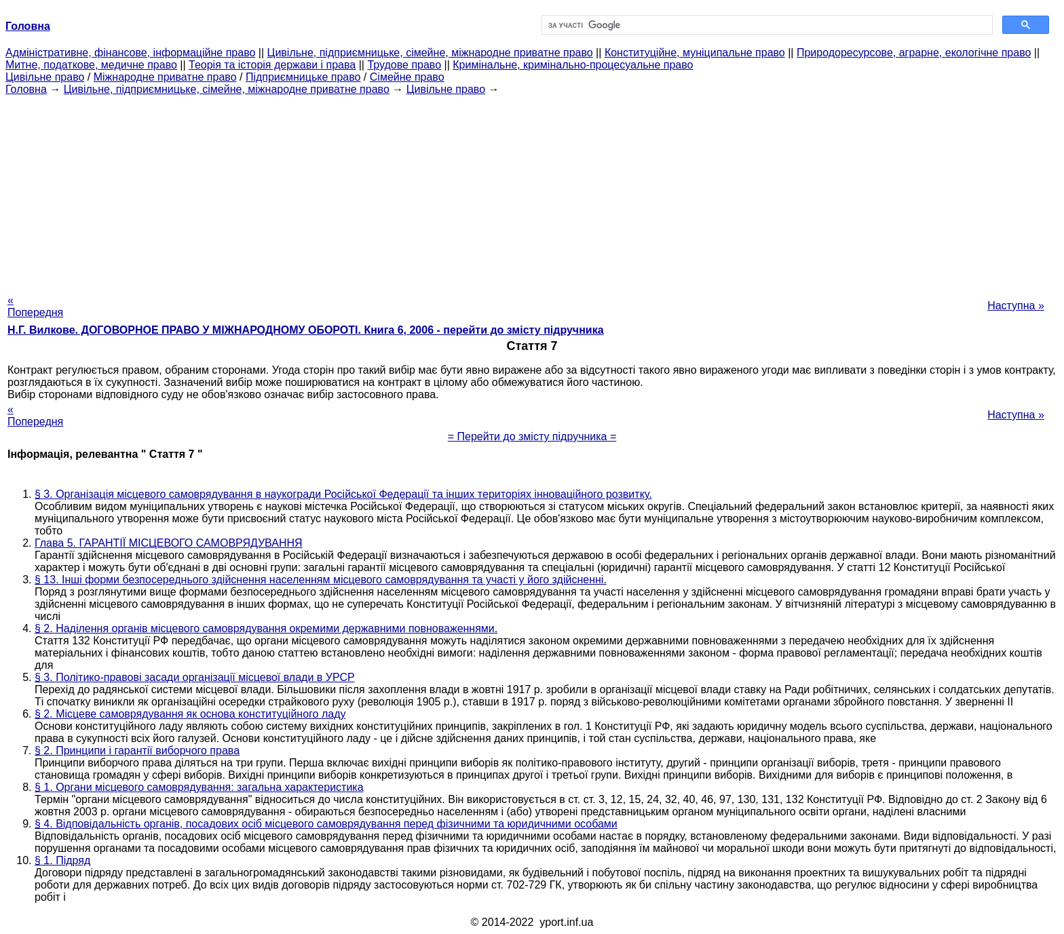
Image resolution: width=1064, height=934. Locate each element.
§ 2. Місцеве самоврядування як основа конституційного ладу (190, 714)
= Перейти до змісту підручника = (532, 436)
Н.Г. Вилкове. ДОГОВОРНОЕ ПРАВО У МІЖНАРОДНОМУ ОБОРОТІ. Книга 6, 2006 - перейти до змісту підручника (305, 330)
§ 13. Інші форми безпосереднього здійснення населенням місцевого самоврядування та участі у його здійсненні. (321, 579)
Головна (26, 89)
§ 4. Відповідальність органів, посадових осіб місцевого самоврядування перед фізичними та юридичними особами (326, 824)
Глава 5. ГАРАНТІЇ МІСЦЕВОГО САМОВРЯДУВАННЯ (169, 543)
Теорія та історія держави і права (272, 65)
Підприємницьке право (303, 77)
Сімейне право (407, 77)
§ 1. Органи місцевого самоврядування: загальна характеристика (199, 787)
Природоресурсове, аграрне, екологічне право (914, 52)
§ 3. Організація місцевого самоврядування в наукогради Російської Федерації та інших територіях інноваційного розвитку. (343, 494)
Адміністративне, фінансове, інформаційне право (130, 52)
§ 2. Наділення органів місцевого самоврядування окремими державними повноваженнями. (266, 628)
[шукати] (765, 25)
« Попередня (35, 306)
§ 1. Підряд (62, 860)
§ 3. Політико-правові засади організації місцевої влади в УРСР (195, 677)
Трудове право (404, 65)
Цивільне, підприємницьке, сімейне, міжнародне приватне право (430, 52)
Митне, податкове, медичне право (91, 65)
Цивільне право (44, 77)
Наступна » (1015, 305)
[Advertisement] (532, 191)
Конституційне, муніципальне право (695, 52)
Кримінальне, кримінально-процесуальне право (573, 65)
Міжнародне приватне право (165, 77)
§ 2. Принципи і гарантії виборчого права (137, 750)
